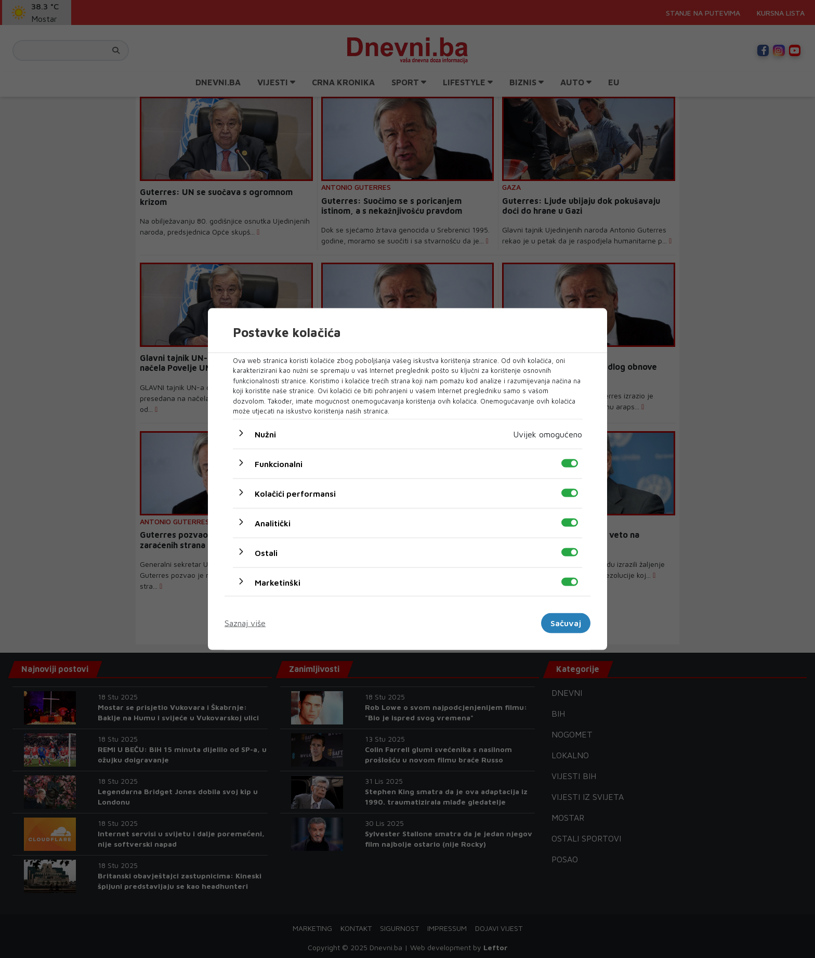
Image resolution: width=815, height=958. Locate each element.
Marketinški (277, 582)
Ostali (266, 552)
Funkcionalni (279, 463)
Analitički (273, 522)
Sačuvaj (565, 623)
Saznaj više (245, 623)
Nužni (265, 433)
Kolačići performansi (295, 493)
